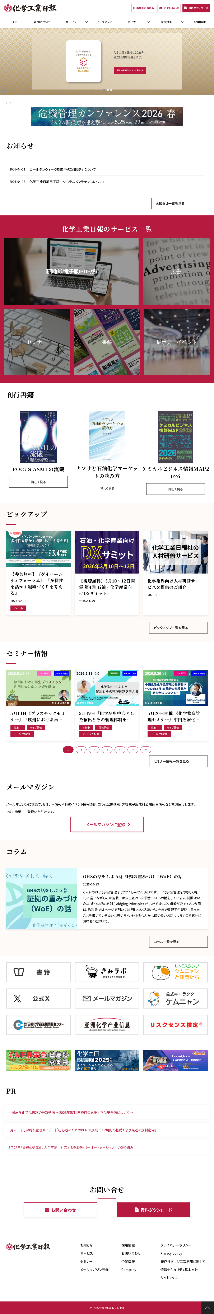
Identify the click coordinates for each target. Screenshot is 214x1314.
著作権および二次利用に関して (182, 1261)
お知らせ (86, 1245)
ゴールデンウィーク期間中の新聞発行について (62, 169)
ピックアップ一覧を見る (171, 627)
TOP (14, 22)
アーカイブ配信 (22, 734)
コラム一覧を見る (166, 941)
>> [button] (145, 749)
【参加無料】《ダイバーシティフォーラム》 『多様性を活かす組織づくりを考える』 (36, 583)
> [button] (133, 749)
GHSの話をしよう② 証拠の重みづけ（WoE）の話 (132, 876)
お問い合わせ (171, 8)
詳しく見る (38, 481)
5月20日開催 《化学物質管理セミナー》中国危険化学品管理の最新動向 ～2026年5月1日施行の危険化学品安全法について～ (175, 716)
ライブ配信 (36, 727)
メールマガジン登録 (94, 1269)
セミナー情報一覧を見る (171, 761)
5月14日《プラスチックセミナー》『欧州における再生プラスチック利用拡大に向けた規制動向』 (37, 716)
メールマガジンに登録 (105, 824)
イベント (18, 608)
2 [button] (81, 749)
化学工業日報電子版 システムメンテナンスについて (67, 181)
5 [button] (120, 749)
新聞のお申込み (145, 8)
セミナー (133, 22)
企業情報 (167, 22)
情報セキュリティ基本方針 (179, 1269)
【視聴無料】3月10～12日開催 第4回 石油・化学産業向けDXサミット (107, 587)
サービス (71, 22)
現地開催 (104, 727)
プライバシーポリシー (175, 1245)
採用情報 (200, 22)
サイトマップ (169, 1277)
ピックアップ (104, 22)
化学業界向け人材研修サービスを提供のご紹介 (174, 584)
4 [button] (107, 749)
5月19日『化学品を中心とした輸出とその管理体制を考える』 (106, 716)
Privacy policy (171, 1253)
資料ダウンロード (198, 8)
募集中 (17, 727)
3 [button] (94, 749)
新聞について (42, 22)
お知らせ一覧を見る (170, 203)
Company (128, 1269)
